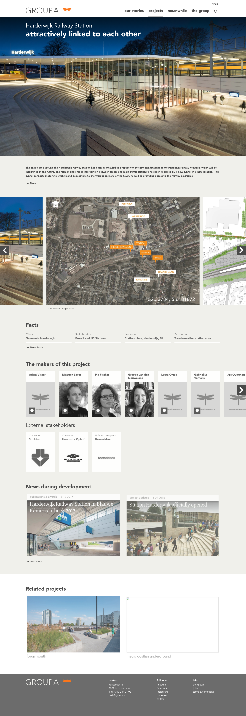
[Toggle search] (216, 12)
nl (213, 4)
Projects (155, 10)
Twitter (160, 699)
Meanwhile (177, 10)
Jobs (195, 688)
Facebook (162, 688)
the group (198, 684)
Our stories (134, 10)
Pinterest (162, 695)
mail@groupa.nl (117, 695)
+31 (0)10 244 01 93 (120, 692)
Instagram (162, 692)
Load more (36, 561)
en (216, 4)
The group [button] (200, 10)
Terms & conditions (203, 692)
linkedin (161, 684)
